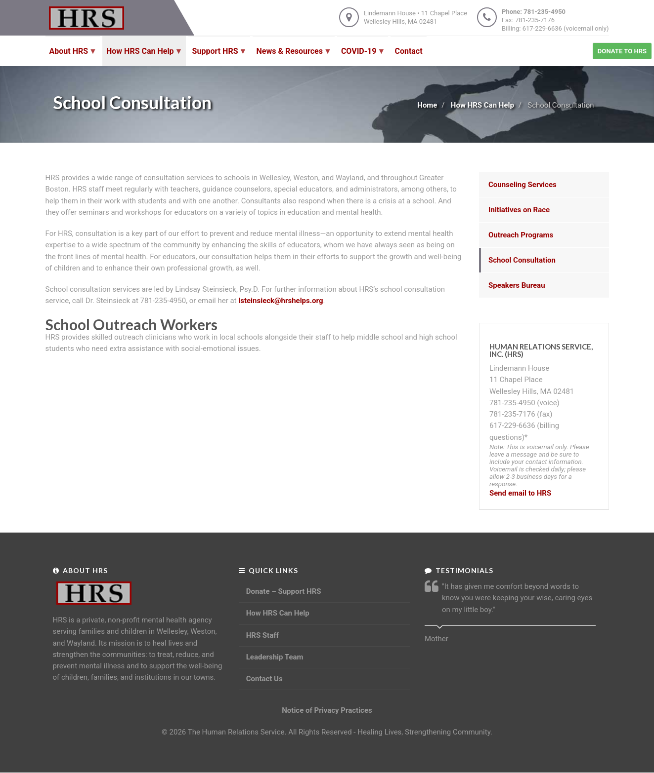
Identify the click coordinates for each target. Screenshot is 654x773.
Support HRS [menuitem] (217, 56)
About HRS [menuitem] (70, 56)
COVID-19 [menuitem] (361, 56)
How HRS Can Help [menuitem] (142, 56)
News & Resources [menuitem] (292, 56)
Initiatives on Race (519, 209)
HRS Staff (262, 635)
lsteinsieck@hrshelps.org (280, 300)
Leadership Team (275, 657)
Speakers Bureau (516, 285)
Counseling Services (522, 184)
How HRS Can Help (482, 105)
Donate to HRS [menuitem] (622, 51)
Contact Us (264, 678)
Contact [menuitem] (408, 51)
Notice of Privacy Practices (327, 710)
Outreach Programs (520, 235)
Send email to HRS (520, 493)
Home (427, 105)
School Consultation (522, 260)
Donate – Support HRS (283, 591)
